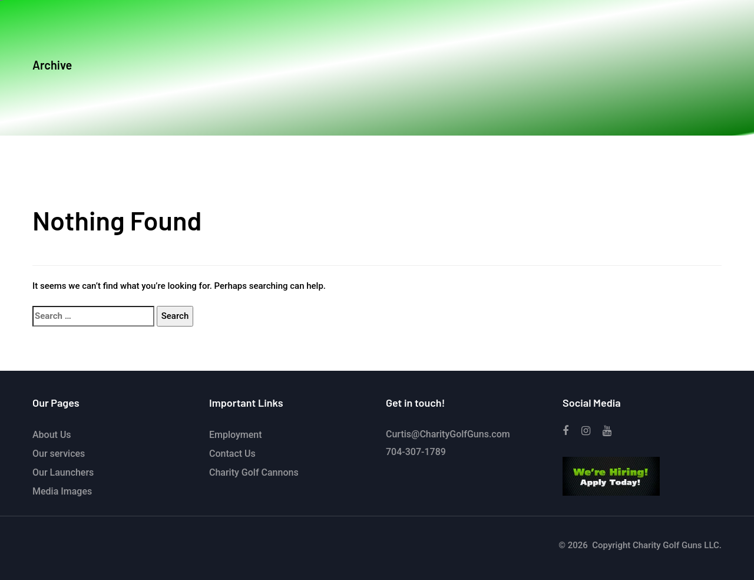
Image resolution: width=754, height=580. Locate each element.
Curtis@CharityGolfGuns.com (448, 434)
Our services (58, 453)
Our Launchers (63, 472)
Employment (235, 434)
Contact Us (232, 453)
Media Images (62, 491)
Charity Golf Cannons (254, 472)
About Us (51, 434)
